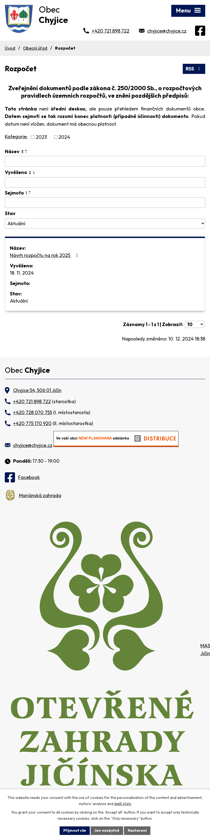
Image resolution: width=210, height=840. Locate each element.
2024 (64, 137)
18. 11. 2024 (22, 273)
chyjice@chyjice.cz (166, 31)
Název (14, 151)
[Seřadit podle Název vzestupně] (26, 150)
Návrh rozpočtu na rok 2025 (45, 255)
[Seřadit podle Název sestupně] (26, 152)
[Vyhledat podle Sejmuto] (105, 202)
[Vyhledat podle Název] (105, 161)
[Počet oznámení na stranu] (194, 324)
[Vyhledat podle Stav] (105, 224)
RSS (194, 69)
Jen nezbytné (106, 830)
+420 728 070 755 (32, 412)
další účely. (123, 803)
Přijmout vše (74, 830)
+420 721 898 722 (110, 31)
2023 (41, 137)
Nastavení (137, 830)
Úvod (10, 48)
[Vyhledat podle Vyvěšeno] (105, 182)
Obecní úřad (35, 48)
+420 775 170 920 (32, 423)
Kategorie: (16, 136)
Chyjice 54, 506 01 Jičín (37, 390)
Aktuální (19, 301)
